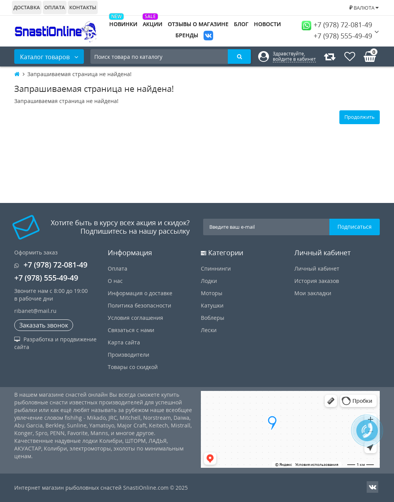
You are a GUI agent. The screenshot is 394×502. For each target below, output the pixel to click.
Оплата (54, 7)
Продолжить (359, 116)
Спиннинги (216, 268)
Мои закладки (312, 293)
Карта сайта (124, 342)
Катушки (212, 305)
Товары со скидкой (133, 367)
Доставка (26, 7)
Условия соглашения (135, 317)
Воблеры (212, 317)
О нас (115, 280)
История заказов (316, 280)
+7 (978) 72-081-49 (337, 24)
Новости (267, 24)
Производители (128, 354)
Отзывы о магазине (198, 24)
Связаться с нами (131, 330)
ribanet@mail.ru (35, 310)
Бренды (186, 35)
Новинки (123, 24)
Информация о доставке (140, 293)
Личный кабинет (316, 268)
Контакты (82, 7)
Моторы (211, 293)
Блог (241, 24)
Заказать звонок (43, 325)
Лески (209, 330)
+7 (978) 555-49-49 (337, 35)
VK (208, 36)
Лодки (209, 280)
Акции (152, 24)
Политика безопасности (139, 305)
